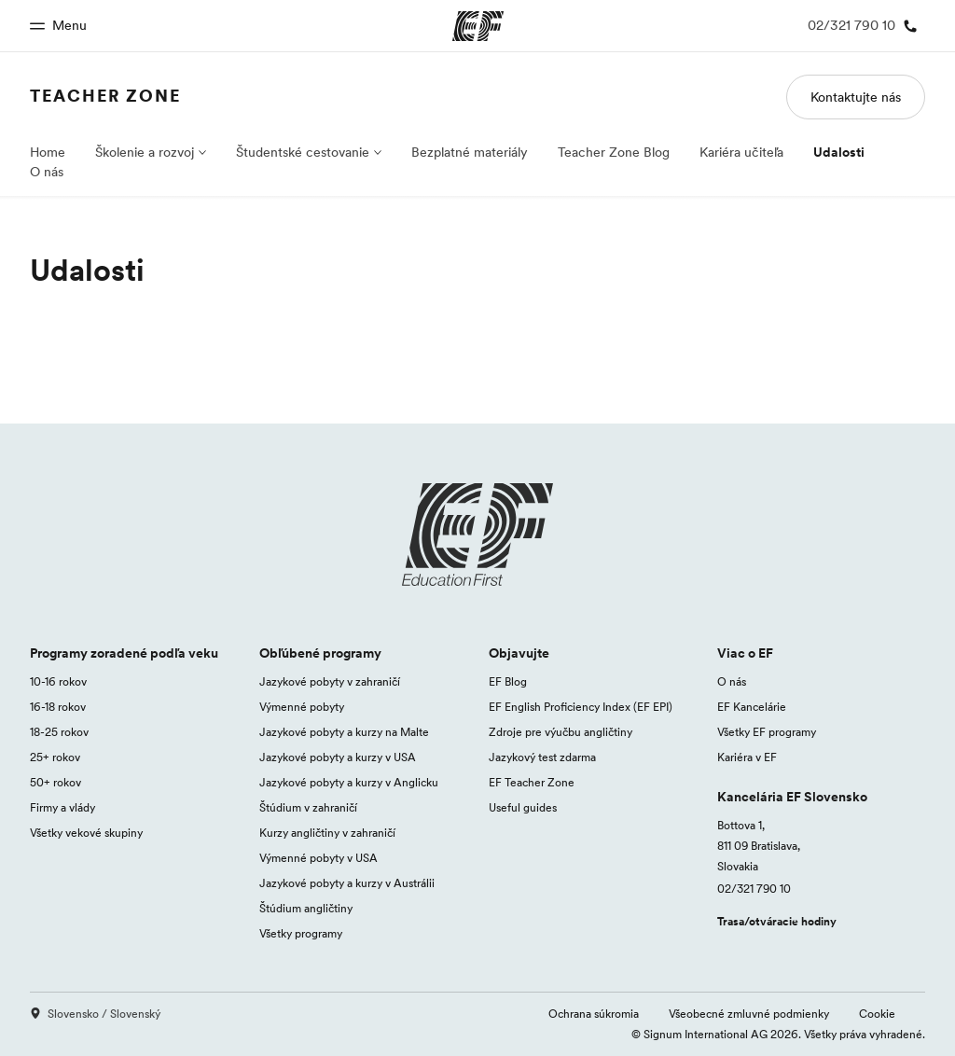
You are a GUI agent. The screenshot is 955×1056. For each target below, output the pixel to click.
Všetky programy (300, 933)
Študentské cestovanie (302, 152)
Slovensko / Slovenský (95, 1013)
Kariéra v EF (747, 757)
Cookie (877, 1013)
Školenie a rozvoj (144, 152)
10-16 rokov (58, 681)
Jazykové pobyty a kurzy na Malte (344, 732)
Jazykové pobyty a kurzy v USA (337, 757)
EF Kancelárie (751, 707)
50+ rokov (55, 782)
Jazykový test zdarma (542, 757)
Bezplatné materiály (469, 152)
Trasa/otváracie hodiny (777, 921)
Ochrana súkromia (593, 1013)
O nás (46, 171)
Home (47, 152)
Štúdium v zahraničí (308, 807)
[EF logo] (477, 534)
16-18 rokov (58, 707)
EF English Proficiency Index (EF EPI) (580, 707)
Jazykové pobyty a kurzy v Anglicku (348, 782)
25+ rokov (55, 757)
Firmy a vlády (62, 807)
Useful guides (523, 807)
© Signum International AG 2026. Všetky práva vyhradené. (778, 1034)
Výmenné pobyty (301, 707)
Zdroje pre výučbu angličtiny (560, 732)
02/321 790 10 (754, 888)
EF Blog (508, 681)
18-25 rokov (59, 732)
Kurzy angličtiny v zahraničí (327, 833)
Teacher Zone (105, 95)
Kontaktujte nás (855, 97)
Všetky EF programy (766, 732)
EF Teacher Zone (531, 782)
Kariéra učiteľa (741, 152)
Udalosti (839, 152)
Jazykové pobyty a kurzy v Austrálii (347, 883)
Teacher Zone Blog (614, 152)
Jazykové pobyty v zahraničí (329, 681)
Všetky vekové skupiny (86, 833)
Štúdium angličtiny (306, 908)
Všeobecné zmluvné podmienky (749, 1013)
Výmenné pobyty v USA (318, 858)
